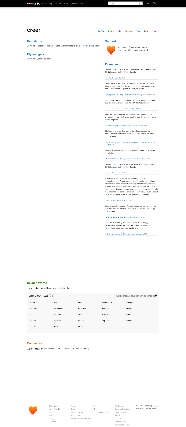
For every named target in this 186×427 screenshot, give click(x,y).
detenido (105, 309)
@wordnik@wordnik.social (81, 418)
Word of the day (62, 3)
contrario (34, 309)
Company (53, 406)
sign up (38, 288)
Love (154, 31)
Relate (111, 31)
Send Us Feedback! (122, 409)
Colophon (53, 415)
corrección (58, 309)
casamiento (107, 303)
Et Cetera (119, 406)
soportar (33, 326)
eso (31, 314)
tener (56, 326)
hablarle (57, 314)
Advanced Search (122, 425)
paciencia (58, 321)
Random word (78, 3)
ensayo (129, 309)
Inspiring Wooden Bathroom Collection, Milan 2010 (122, 109)
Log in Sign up (152, 3)
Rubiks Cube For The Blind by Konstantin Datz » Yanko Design (126, 159)
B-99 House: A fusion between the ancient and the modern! (124, 125)
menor (128, 314)
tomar (80, 326)
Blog (73, 409)
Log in (29, 288)
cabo (80, 303)
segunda (105, 321)
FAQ (51, 418)
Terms (117, 415)
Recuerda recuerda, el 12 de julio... (117, 200)
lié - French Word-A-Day (114, 78)
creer (119, 53)
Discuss (129, 31)
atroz (56, 303)
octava (33, 321)
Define (101, 31)
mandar (105, 314)
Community (47, 3)
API (94, 409)
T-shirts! (52, 422)
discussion (83, 46)
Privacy (118, 418)
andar (32, 303)
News (73, 406)
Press (51, 412)
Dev (95, 406)
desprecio (82, 309)
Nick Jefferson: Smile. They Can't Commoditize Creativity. (124, 94)
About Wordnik (55, 409)
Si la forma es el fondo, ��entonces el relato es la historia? (125, 234)
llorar (80, 314)
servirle (129, 321)
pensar (81, 321)
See (138, 31)
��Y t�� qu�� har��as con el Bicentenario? (123, 217)
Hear (146, 31)
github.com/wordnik (100, 412)
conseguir (130, 303)
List (120, 31)
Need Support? (121, 412)
